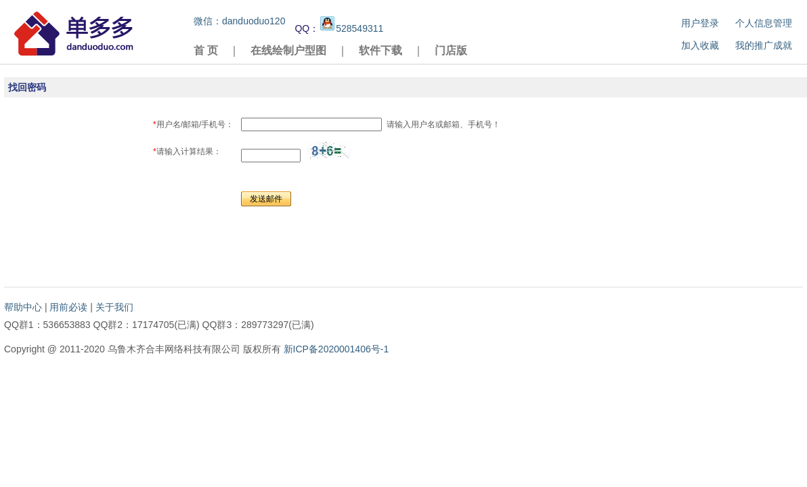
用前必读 (68, 307)
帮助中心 (23, 307)
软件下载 (380, 50)
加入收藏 (700, 45)
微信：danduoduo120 (239, 21)
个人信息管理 (763, 23)
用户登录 (700, 23)
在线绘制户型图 (288, 50)
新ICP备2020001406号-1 (336, 349)
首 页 (206, 50)
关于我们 (114, 307)
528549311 (351, 28)
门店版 (451, 50)
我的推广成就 (763, 45)
